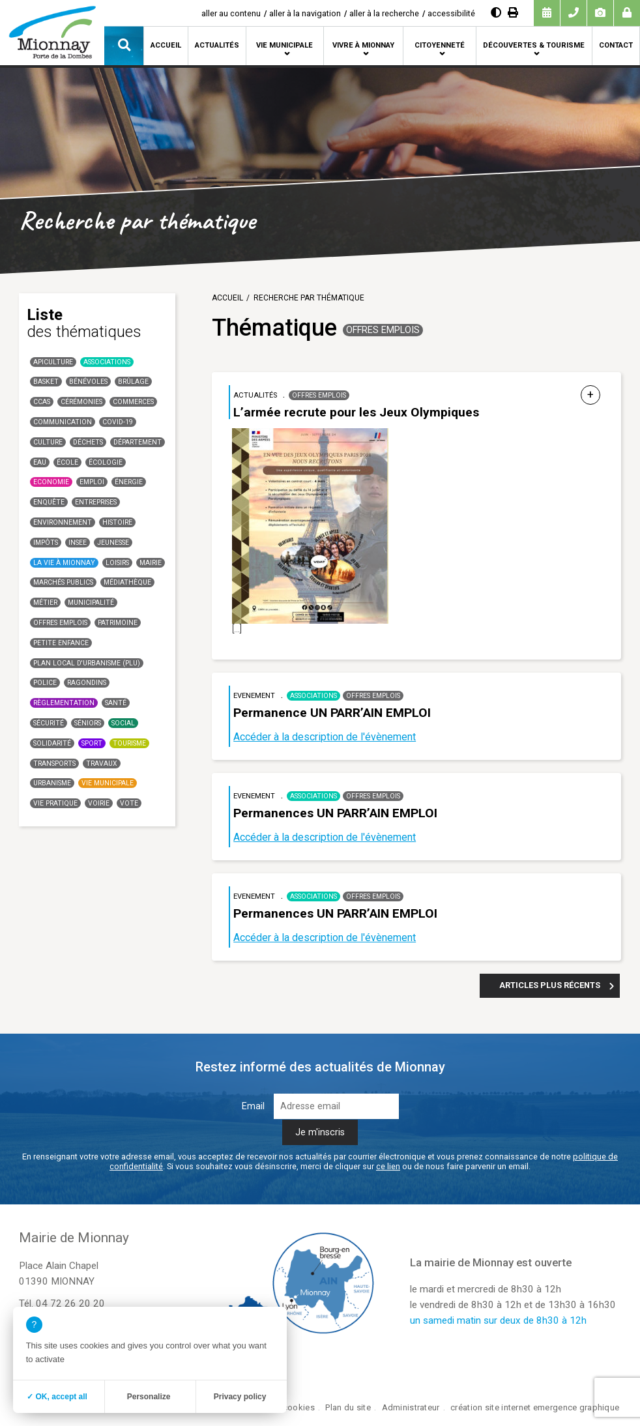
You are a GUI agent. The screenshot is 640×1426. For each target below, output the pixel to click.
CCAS (41, 402)
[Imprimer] (513, 13)
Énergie (129, 482)
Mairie (150, 563)
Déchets (88, 442)
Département (137, 442)
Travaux (101, 763)
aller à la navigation (305, 13)
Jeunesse (113, 542)
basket (46, 381)
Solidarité (52, 743)
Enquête (49, 502)
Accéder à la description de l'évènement (324, 737)
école (67, 462)
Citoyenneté (440, 45)
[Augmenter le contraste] (496, 13)
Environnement (62, 522)
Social (123, 723)
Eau (39, 462)
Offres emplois (60, 622)
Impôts (45, 542)
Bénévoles (88, 381)
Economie (51, 482)
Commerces (133, 402)
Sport (91, 743)
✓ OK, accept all (57, 1396)
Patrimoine (118, 622)
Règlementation (64, 703)
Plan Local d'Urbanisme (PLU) (86, 663)
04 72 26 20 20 (70, 1303)
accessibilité (451, 13)
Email (253, 1106)
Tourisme (129, 743)
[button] (123, 45)
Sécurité (48, 723)
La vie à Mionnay (64, 563)
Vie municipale (284, 45)
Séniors (87, 723)
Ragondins (86, 682)
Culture (48, 442)
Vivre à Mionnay (363, 45)
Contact (616, 45)
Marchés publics (63, 582)
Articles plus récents (549, 985)
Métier (45, 602)
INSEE (77, 542)
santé (115, 703)
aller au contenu (231, 13)
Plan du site (347, 1407)
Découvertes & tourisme (534, 45)
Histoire (117, 522)
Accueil (166, 45)
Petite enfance (61, 643)
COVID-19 (117, 422)
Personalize (149, 1396)
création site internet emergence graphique (534, 1407)
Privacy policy (240, 1396)
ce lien (388, 1166)
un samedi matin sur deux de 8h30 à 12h (498, 1320)
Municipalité (91, 602)
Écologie (106, 462)
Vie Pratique (55, 803)
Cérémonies (81, 402)
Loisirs (117, 563)
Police (45, 682)
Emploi (92, 482)
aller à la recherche (384, 13)
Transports (54, 763)
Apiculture (53, 362)
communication (62, 422)
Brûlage (133, 381)
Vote (129, 803)
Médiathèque (127, 582)
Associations (106, 362)
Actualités (217, 45)
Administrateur (411, 1407)
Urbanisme (52, 783)
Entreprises (96, 502)
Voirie (98, 803)
